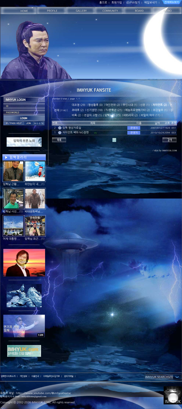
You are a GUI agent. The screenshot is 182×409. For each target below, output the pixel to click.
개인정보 (23, 376)
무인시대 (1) (130, 104)
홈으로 (103, 2)
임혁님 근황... (11, 184)
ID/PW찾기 (133, 2)
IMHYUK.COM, (42, 402)
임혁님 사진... (11, 211)
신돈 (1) (145, 104)
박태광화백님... (34, 211)
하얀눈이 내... (33, 184)
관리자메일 (68, 376)
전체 (57, 110)
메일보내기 (150, 2)
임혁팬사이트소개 (8, 376)
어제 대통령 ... (11, 238)
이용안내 (35, 376)
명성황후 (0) (95, 104)
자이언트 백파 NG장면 (75, 132)
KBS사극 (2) (130, 115)
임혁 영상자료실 (71, 127)
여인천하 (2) (112, 104)
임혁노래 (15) (113, 115)
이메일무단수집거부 (51, 376)
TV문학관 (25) (113, 110)
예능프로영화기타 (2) (137, 110)
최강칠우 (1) (160, 110)
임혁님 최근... (33, 238)
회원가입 (117, 2)
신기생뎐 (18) (94, 110)
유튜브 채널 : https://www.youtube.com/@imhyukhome (35, 393)
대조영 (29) (78, 104)
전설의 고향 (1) (93, 115)
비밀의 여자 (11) (150, 115)
